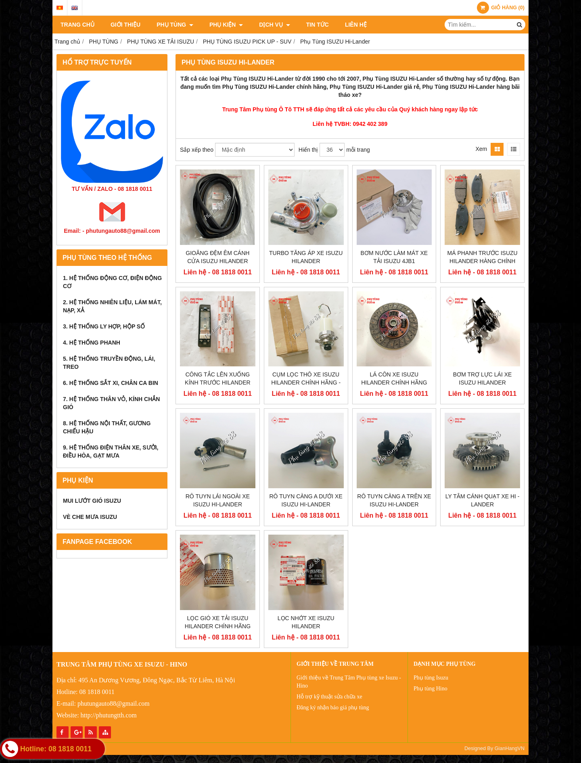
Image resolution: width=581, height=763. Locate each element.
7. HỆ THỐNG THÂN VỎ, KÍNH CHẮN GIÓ (111, 403)
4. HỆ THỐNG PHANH (91, 342)
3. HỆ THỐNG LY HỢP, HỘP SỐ (104, 326)
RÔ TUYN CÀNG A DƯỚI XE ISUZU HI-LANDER (306, 500)
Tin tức (317, 24)
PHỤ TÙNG (175, 24)
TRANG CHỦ (77, 24)
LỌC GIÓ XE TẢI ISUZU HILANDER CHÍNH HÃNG (218, 622)
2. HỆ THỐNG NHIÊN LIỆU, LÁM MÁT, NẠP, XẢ (112, 306)
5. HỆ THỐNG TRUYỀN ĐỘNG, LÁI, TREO (109, 362)
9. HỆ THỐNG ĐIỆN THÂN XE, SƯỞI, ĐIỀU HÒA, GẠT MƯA (110, 451)
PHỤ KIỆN (226, 24)
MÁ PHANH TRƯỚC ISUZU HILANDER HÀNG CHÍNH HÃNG (482, 261)
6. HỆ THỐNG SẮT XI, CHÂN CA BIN (110, 383)
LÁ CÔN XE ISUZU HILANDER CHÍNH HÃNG (394, 378)
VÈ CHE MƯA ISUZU (90, 517)
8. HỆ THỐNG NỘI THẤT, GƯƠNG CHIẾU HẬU (106, 427)
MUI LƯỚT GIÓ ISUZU (92, 501)
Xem (481, 149)
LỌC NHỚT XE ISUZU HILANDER (306, 622)
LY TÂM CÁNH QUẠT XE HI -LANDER (482, 500)
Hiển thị (308, 149)
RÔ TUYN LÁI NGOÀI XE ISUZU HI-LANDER (218, 500)
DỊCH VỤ (274, 24)
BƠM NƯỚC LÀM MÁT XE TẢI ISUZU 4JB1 (394, 257)
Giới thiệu (125, 24)
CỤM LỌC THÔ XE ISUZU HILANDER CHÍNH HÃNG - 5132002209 (306, 382)
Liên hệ (356, 24)
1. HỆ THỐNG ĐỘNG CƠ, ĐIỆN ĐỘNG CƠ (112, 282)
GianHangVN (510, 748)
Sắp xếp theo (196, 149)
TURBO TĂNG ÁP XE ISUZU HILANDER (306, 257)
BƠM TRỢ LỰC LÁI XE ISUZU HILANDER (482, 378)
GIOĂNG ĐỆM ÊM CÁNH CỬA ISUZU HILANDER (217, 257)
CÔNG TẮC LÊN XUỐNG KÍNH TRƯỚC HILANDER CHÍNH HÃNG (218, 382)
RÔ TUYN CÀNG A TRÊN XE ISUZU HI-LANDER (394, 500)
